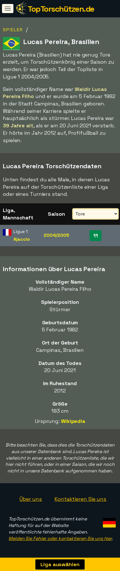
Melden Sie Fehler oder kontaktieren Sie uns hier (60, 538)
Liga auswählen (60, 564)
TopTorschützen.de (61, 9)
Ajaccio (21, 239)
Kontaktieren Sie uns (80, 499)
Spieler (13, 30)
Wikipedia (73, 421)
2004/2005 (56, 235)
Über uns (30, 499)
